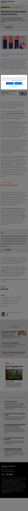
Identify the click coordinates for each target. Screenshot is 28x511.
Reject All (9, 83)
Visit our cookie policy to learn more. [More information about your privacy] (16, 80)
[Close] (26, 76)
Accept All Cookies (18, 83)
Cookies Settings (13, 86)
